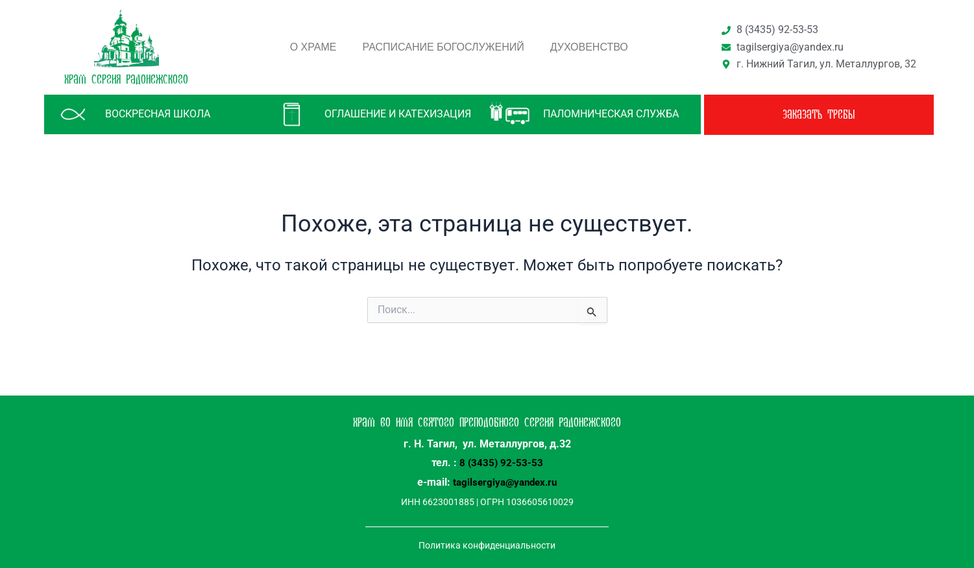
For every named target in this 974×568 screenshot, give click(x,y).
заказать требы (819, 114)
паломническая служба (611, 114)
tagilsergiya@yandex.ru (505, 481)
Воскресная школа (157, 114)
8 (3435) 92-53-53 (501, 462)
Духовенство (589, 47)
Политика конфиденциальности (487, 544)
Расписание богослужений (443, 47)
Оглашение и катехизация (397, 114)
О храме (313, 47)
